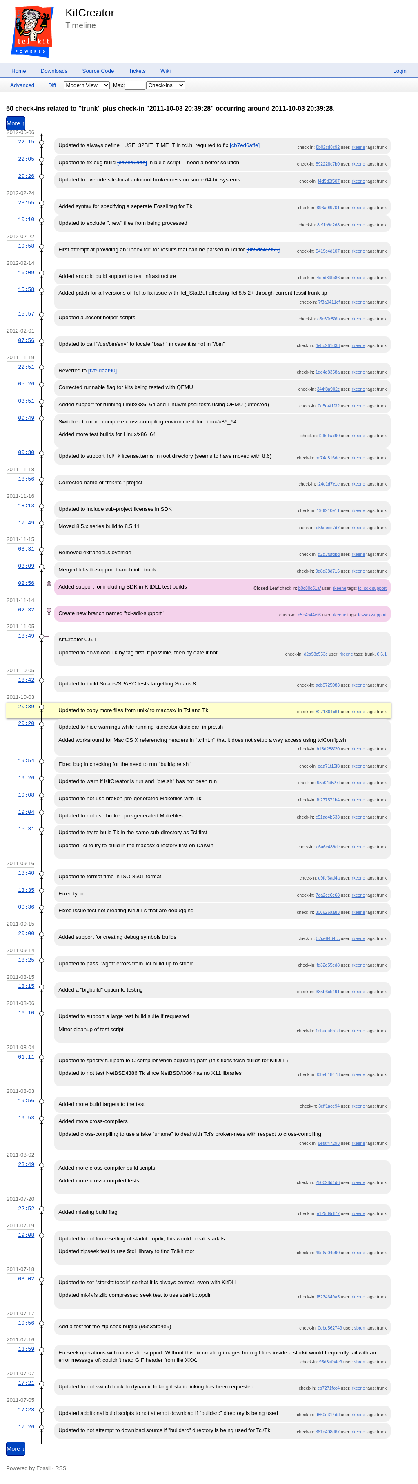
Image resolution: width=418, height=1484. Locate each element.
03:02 (26, 1279)
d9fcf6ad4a (329, 877)
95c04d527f (328, 782)
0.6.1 (382, 653)
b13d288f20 (328, 748)
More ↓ (16, 1449)
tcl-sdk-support (372, 588)
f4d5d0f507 (329, 181)
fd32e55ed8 (328, 964)
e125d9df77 (328, 1213)
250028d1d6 (328, 1182)
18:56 (26, 479)
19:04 (26, 812)
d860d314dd (328, 1414)
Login (400, 71)
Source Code (98, 71)
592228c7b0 (328, 163)
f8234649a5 (328, 1296)
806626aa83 (328, 912)
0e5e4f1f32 (329, 405)
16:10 (26, 1012)
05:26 (26, 383)
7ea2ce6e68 (328, 895)
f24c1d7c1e (328, 483)
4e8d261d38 (328, 345)
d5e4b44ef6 (309, 614)
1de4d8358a (328, 371)
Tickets (137, 71)
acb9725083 (328, 685)
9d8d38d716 (328, 571)
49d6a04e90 (328, 1252)
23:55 (26, 202)
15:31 (26, 829)
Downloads (54, 71)
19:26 (26, 777)
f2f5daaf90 (329, 435)
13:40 (26, 873)
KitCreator (89, 13)
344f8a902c (328, 389)
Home (18, 71)
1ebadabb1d (328, 1030)
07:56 (26, 340)
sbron (359, 1327)
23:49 (26, 1164)
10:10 (26, 219)
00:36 (26, 907)
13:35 (26, 890)
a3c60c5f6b (328, 318)
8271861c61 (328, 711)
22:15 (26, 141)
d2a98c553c (315, 653)
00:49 (26, 418)
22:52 (26, 1208)
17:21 (26, 1383)
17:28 (26, 1409)
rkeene (358, 147)
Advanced (22, 85)
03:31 (26, 549)
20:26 (26, 176)
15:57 (26, 314)
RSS (60, 1468)
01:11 (26, 1057)
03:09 (26, 566)
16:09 (26, 272)
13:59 (26, 1349)
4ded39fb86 (328, 277)
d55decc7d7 (328, 527)
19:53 (26, 1117)
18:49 (26, 636)
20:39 (26, 706)
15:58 (26, 289)
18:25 (26, 960)
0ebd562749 (330, 1327)
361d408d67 (328, 1431)
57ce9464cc (328, 938)
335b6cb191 (328, 991)
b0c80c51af (309, 588)
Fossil (43, 1468)
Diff (52, 85)
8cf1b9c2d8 (328, 224)
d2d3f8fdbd (329, 554)
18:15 (26, 986)
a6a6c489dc (328, 846)
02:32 (26, 609)
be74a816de (328, 457)
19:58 (26, 246)
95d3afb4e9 (330, 1361)
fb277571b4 (328, 799)
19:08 (26, 795)
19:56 (26, 1100)
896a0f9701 (328, 207)
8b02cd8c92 (328, 147)
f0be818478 (328, 1074)
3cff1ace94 (329, 1105)
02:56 (26, 583)
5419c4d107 (328, 250)
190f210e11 (328, 510)
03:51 (26, 401)
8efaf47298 (329, 1143)
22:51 (26, 367)
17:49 (26, 522)
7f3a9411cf (329, 302)
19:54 (26, 760)
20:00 (26, 933)
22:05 (26, 159)
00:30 (26, 452)
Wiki (165, 71)
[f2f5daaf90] (102, 370)
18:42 (26, 680)
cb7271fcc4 (329, 1388)
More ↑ (16, 123)
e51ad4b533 (328, 817)
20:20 (26, 723)
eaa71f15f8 (329, 765)
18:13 (26, 505)
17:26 (26, 1426)
